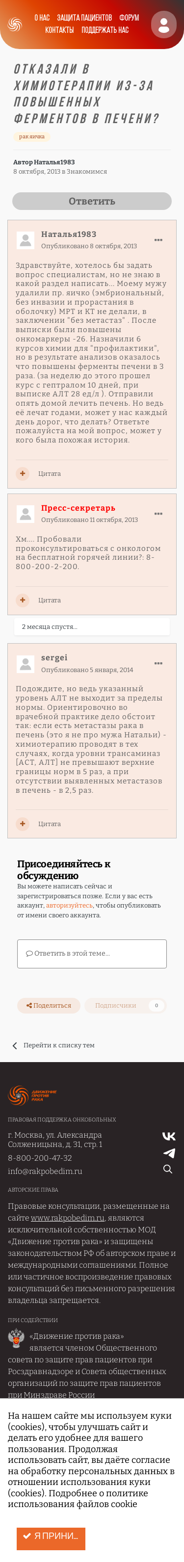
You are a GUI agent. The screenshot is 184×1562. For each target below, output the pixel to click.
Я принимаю (54, 1536)
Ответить (92, 201)
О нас (41, 18)
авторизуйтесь (69, 905)
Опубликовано (89, 246)
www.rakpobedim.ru (68, 1218)
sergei (54, 657)
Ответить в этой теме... (68, 953)
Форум (129, 18)
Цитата (49, 473)
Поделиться (48, 1005)
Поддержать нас (104, 30)
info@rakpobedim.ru (45, 1171)
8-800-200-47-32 (40, 1158)
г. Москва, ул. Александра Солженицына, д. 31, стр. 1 (55, 1139)
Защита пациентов (84, 18)
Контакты (59, 30)
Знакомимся (87, 171)
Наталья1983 (54, 162)
